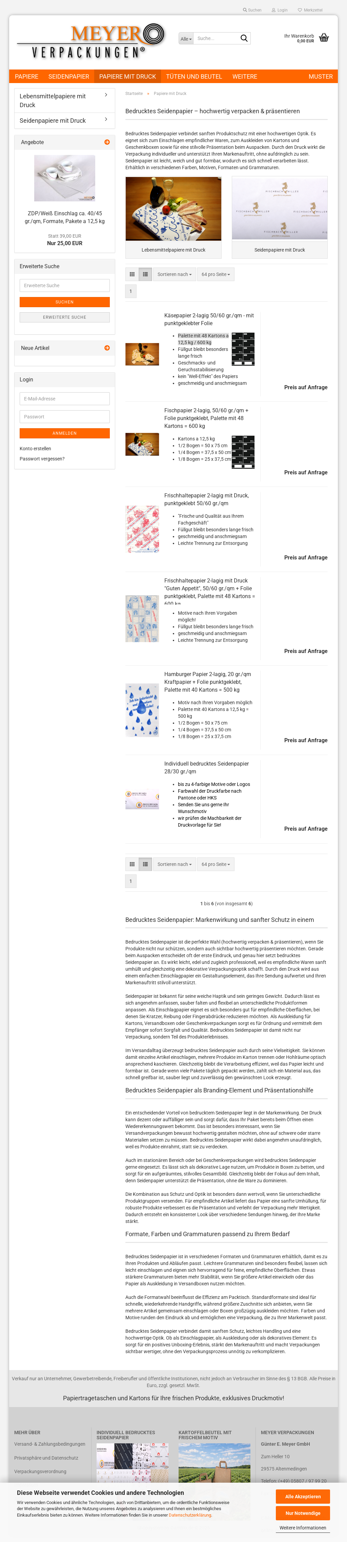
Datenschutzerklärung (190, 1515)
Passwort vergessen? (42, 458)
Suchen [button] (252, 10)
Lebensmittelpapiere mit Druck (53, 100)
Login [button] (280, 10)
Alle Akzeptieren (303, 1496)
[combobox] (174, 276)
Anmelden (65, 433)
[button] (132, 276)
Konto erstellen (35, 448)
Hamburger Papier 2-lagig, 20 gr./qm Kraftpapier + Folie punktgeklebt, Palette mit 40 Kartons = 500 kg (207, 684)
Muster (321, 76)
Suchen (65, 302)
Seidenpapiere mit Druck (53, 120)
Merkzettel (310, 10)
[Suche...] (186, 38)
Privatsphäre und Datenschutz (46, 1460)
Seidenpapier (68, 76)
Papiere (26, 76)
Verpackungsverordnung (40, 1473)
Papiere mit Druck (127, 76)
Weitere (244, 76)
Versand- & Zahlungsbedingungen (49, 1446)
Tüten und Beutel (194, 76)
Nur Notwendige (303, 1513)
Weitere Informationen (303, 1527)
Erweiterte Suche (64, 317)
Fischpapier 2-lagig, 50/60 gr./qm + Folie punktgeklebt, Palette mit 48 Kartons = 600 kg (206, 421)
